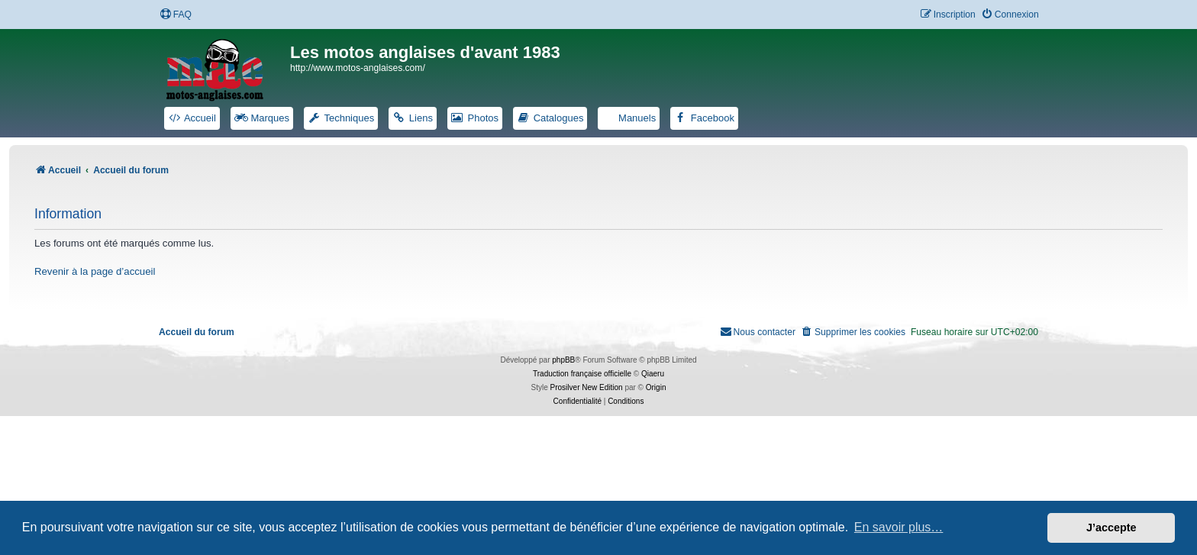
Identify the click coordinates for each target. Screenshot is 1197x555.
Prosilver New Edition (586, 387)
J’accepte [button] (1111, 527)
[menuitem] (176, 15)
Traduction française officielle (582, 373)
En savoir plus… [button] (899, 527)
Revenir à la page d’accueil (94, 271)
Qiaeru (652, 373)
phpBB (563, 360)
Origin (656, 387)
